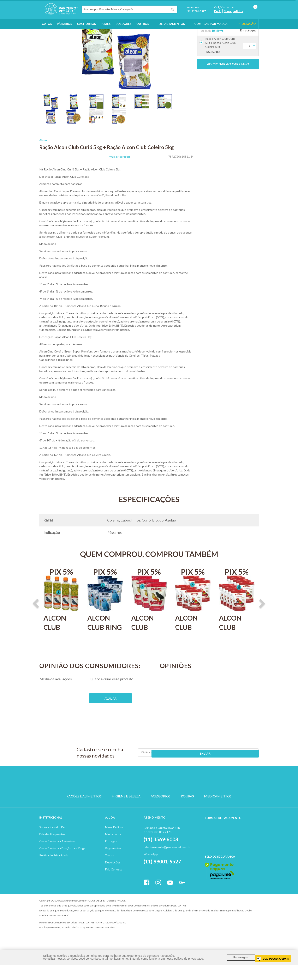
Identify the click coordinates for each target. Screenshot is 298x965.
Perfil (222, 15)
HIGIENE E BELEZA (126, 816)
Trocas (109, 871)
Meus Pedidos (114, 843)
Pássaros (64, 31)
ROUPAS (187, 816)
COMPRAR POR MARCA (210, 31)
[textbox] (139, 13)
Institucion (49, 834)
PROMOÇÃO (247, 31)
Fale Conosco (114, 885)
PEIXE (188, 801)
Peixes (106, 31)
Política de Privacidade (53, 871)
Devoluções (112, 878)
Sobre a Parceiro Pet (52, 843)
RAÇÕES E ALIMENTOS (84, 816)
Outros (142, 31)
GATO (129, 801)
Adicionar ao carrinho (228, 87)
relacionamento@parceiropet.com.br (167, 863)
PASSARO (149, 801)
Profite (247, 917)
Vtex (224, 917)
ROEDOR (169, 801)
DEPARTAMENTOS (172, 31)
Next (262, 627)
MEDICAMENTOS (218, 816)
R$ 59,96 (217, 54)
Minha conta (113, 850)
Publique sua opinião (110, 722)
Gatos (47, 31)
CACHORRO (109, 801)
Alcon (43, 163)
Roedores (123, 31)
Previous (36, 627)
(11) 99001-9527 (201, 15)
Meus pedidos (238, 15)
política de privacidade (188, 958)
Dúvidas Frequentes (52, 850)
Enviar (243, 776)
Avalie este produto (119, 180)
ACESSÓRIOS (161, 816)
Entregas (111, 857)
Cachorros (86, 31)
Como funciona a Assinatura (57, 857)
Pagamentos (113, 864)
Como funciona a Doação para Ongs (62, 864)
